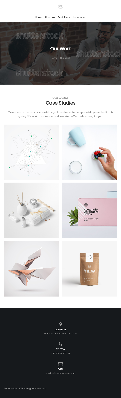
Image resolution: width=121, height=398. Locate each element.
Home (54, 58)
